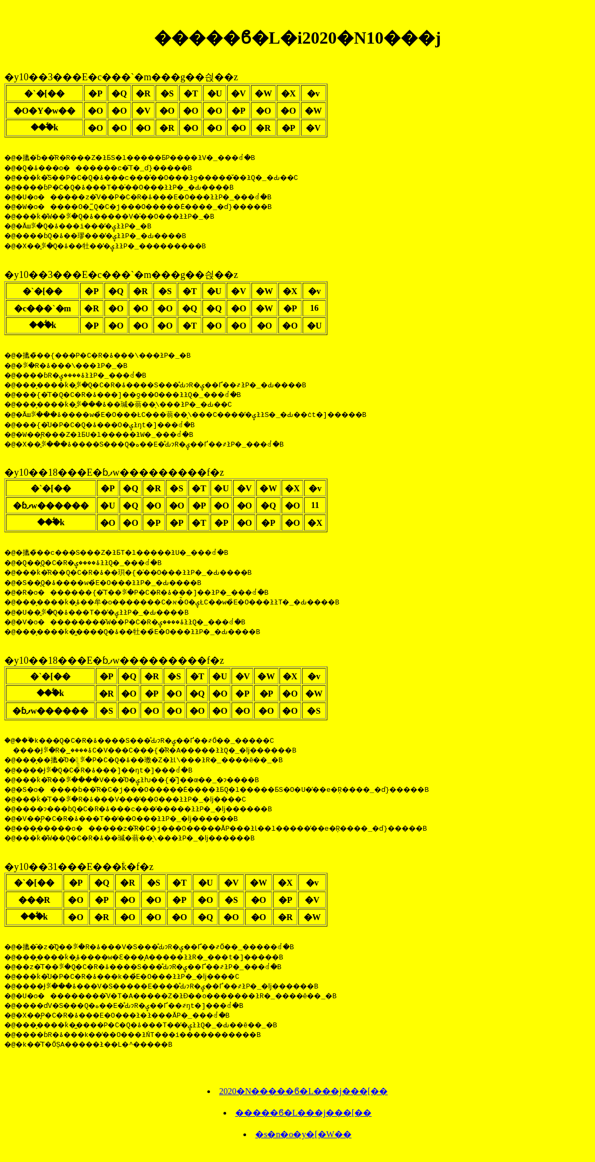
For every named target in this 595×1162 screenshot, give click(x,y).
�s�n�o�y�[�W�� (303, 1142)
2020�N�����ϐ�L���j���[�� (303, 1099)
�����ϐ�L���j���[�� (303, 1120)
